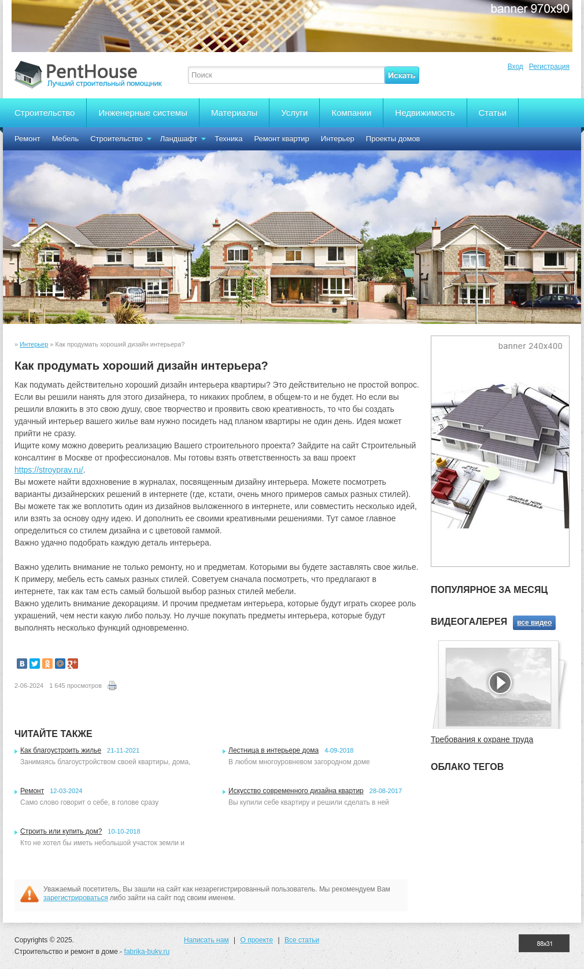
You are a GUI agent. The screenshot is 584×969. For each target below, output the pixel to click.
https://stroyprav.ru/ (48, 469)
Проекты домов (393, 138)
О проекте (256, 940)
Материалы (234, 112)
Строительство (44, 112)
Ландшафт (179, 138)
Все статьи (301, 940)
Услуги (294, 112)
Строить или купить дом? (61, 831)
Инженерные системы (142, 112)
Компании (351, 112)
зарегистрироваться (75, 898)
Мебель (65, 138)
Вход (515, 66)
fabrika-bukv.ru (146, 952)
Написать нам (206, 940)
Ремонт (27, 138)
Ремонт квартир (281, 138)
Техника (228, 138)
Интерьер (337, 138)
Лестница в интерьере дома (273, 750)
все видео (534, 622)
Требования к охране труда (482, 739)
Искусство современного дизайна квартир (296, 791)
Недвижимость (424, 112)
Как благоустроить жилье (60, 750)
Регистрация (549, 66)
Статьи (493, 112)
